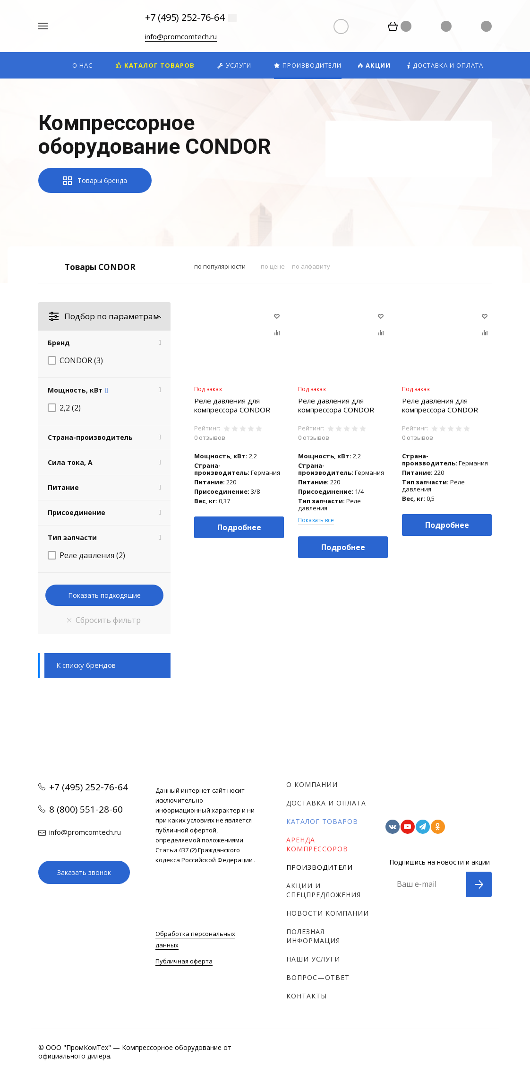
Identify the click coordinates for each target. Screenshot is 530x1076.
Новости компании (327, 913)
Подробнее (239, 527)
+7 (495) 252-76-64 (184, 17)
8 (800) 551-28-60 (86, 809)
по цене (273, 266)
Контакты (306, 995)
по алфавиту (311, 266)
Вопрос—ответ (318, 977)
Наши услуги (313, 958)
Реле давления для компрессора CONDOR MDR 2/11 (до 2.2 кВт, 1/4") (336, 405)
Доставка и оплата (326, 802)
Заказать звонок (84, 872)
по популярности (220, 266)
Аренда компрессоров (317, 844)
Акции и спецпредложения (323, 890)
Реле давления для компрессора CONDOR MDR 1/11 (440, 405)
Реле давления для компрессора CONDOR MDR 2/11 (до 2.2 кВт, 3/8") (232, 405)
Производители (319, 867)
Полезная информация (313, 936)
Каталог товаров (322, 821)
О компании (312, 784)
